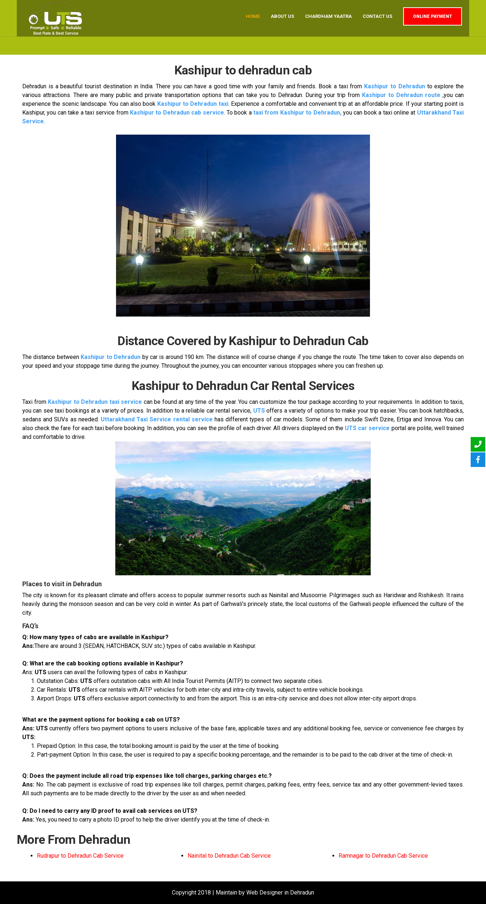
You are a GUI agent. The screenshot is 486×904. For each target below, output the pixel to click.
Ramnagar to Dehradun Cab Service (383, 855)
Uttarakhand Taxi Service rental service (157, 419)
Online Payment (432, 16)
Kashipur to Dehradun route (401, 95)
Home (253, 16)
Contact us (377, 16)
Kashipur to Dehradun (394, 86)
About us (282, 16)
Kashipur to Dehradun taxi (192, 103)
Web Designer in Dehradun (280, 892)
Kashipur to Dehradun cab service (177, 112)
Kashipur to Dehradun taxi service (95, 401)
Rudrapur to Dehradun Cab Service (80, 855)
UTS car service (367, 428)
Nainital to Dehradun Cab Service (229, 855)
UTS (259, 410)
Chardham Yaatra (328, 16)
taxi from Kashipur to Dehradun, (297, 112)
